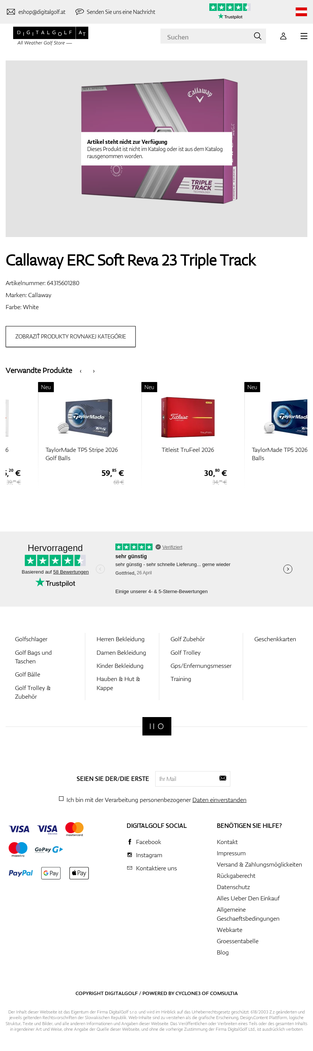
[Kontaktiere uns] (35, 12)
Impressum (231, 853)
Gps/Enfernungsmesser (201, 665)
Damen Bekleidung (121, 652)
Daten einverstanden (219, 800)
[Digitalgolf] (156, 726)
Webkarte (229, 930)
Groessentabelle (238, 941)
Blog (223, 952)
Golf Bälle (27, 674)
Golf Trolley (186, 652)
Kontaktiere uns (156, 868)
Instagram (149, 855)
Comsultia (224, 993)
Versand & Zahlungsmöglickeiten (259, 864)
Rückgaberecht (236, 875)
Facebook (148, 842)
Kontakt (227, 842)
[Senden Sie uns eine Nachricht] (115, 12)
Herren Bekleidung (121, 639)
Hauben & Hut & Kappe (118, 683)
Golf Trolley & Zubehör (33, 692)
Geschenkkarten (275, 639)
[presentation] (80, 370)
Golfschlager (31, 639)
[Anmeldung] (283, 36)
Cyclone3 (188, 993)
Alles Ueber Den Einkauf (248, 898)
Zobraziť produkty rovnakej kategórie (70, 336)
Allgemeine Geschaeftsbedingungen (248, 914)
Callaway (39, 295)
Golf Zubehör (188, 639)
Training (181, 679)
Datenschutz (233, 887)
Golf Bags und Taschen (33, 656)
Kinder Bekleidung (120, 665)
